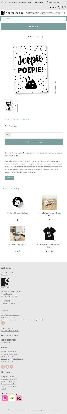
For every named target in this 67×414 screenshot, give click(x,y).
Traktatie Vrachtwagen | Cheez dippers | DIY (49, 214)
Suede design (8, 294)
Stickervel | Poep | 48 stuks (17, 213)
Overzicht (10, 178)
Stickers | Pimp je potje (17, 245)
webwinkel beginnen (39, 410)
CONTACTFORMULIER (7, 328)
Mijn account (54, 7)
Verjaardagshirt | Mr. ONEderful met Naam (49, 246)
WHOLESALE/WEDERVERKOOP (10, 331)
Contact (3, 389)
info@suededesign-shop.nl (12, 315)
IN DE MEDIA (4, 275)
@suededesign (18, 359)
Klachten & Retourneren (8, 381)
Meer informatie (5, 342)
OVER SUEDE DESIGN (7, 272)
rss (32, 410)
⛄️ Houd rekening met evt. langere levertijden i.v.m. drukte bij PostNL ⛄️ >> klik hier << (30, 2)
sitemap (29, 410)
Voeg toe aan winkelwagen (34, 142)
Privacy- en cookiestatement (9, 386)
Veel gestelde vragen (7, 377)
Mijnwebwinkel (55, 410)
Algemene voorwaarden (8, 384)
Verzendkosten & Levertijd (9, 379)
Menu (33, 26)
